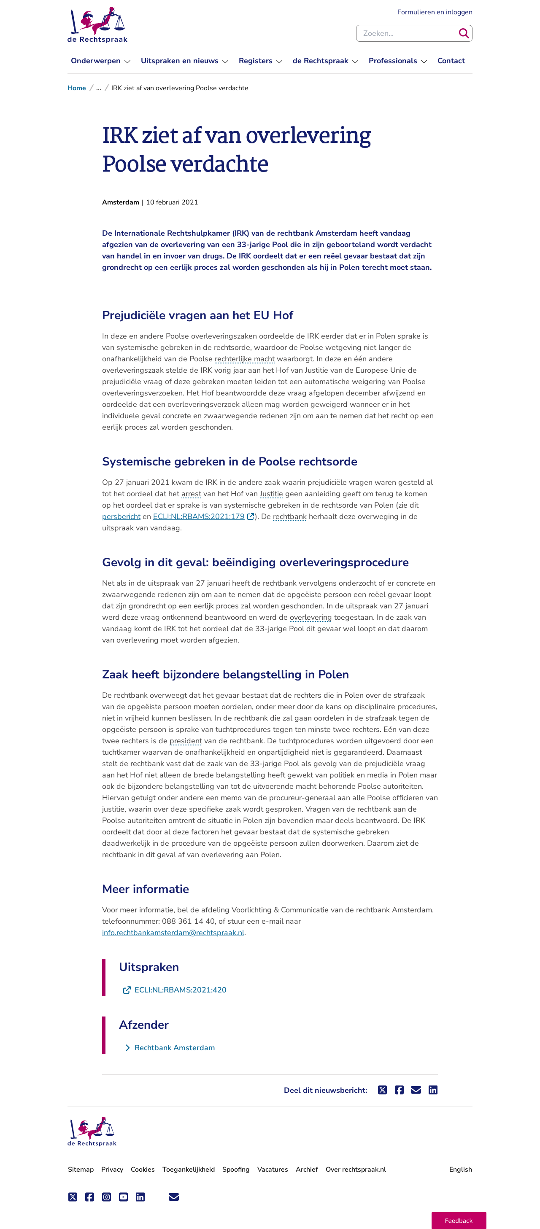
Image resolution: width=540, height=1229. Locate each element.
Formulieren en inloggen (434, 12)
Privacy (112, 1169)
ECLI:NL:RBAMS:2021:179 (204, 516)
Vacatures (273, 1170)
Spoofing (236, 1169)
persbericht (121, 516)
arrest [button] (191, 494)
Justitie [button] (271, 494)
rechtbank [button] (290, 516)
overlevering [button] (311, 617)
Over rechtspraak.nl (356, 1169)
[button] (459, 1220)
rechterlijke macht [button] (245, 359)
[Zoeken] (464, 33)
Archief (307, 1169)
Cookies (143, 1169)
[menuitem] (101, 60)
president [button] (186, 741)
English (460, 1169)
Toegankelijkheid (188, 1169)
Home (77, 88)
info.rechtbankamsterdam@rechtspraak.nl (173, 933)
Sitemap (81, 1169)
